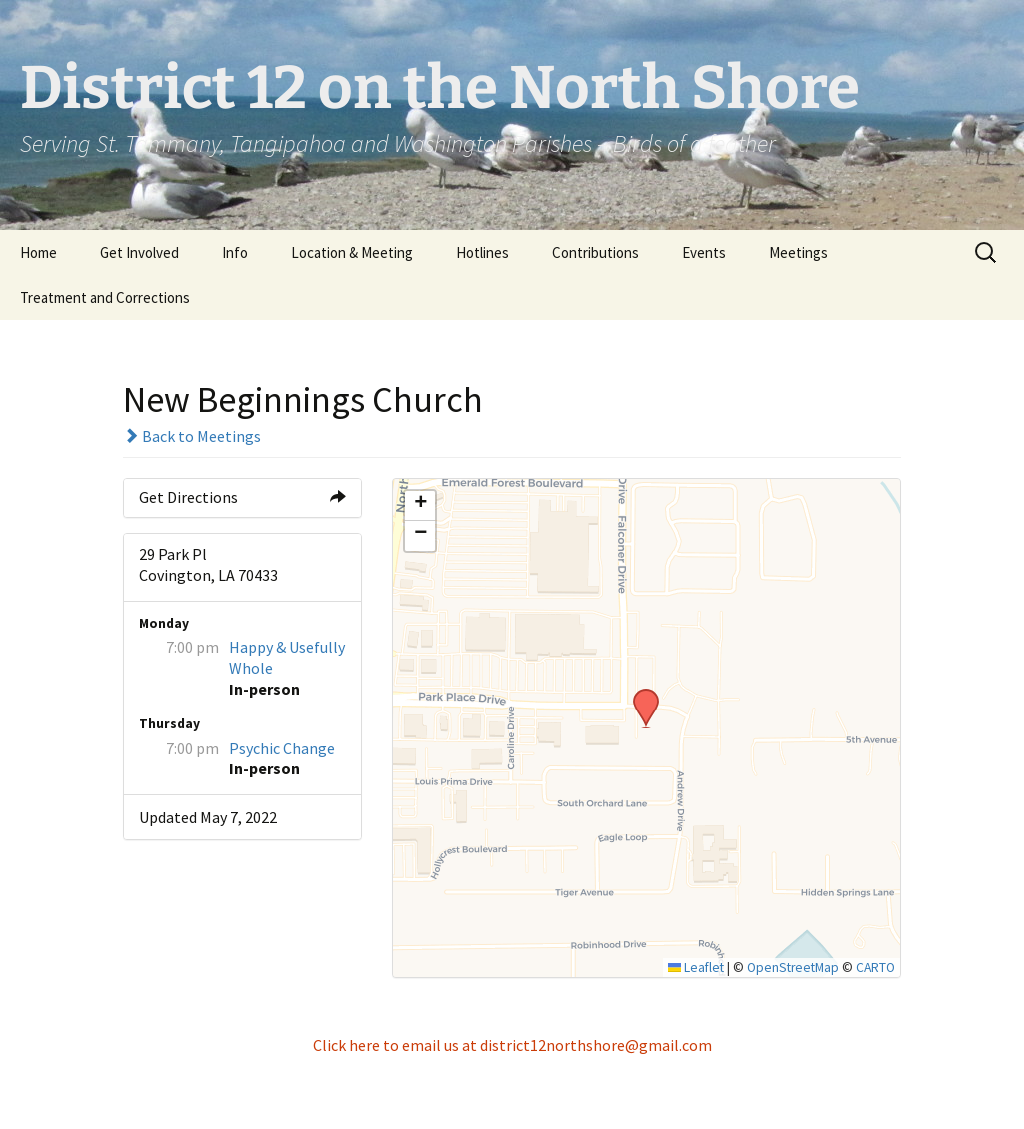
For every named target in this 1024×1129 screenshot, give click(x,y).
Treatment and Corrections (105, 297)
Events (704, 252)
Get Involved (139, 252)
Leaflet (696, 967)
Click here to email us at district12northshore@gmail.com (512, 1045)
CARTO (875, 967)
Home (38, 252)
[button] (639, 695)
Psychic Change (282, 748)
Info (235, 252)
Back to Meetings (192, 436)
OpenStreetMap (793, 967)
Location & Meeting (352, 252)
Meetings (798, 252)
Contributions (595, 252)
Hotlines (482, 252)
